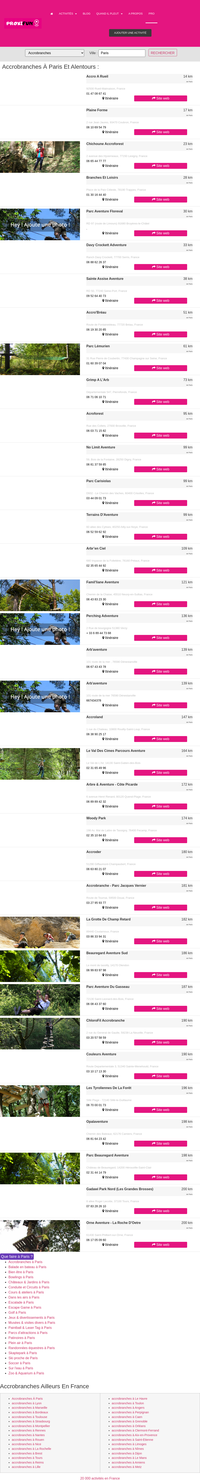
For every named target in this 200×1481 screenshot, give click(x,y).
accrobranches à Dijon (127, 1453)
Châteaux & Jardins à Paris (28, 1282)
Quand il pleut (109, 13)
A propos (135, 13)
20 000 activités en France (100, 1478)
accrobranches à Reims (28, 1462)
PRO (151, 13)
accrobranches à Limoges (129, 1444)
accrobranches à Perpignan (130, 1412)
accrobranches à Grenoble (130, 1421)
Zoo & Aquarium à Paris (26, 1373)
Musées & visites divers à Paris (31, 1322)
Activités (68, 13)
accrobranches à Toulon (128, 1403)
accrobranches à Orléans (129, 1426)
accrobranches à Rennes (29, 1430)
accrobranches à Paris (27, 1398)
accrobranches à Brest (27, 1453)
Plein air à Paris (20, 1343)
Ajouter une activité (130, 32)
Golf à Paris (17, 1312)
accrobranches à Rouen (28, 1439)
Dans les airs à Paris (23, 1297)
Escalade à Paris (21, 1302)
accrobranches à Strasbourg (31, 1421)
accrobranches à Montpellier (31, 1426)
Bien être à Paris (20, 1272)
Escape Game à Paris (24, 1307)
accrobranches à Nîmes (128, 1448)
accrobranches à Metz (127, 1467)
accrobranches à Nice (26, 1444)
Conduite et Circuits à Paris (28, 1287)
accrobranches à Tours (27, 1458)
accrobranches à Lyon (27, 1403)
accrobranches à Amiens (128, 1462)
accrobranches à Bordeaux (30, 1412)
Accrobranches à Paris (25, 1262)
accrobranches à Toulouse (29, 1417)
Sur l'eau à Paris (20, 1368)
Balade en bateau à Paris (27, 1267)
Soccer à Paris (19, 1363)
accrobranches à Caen (127, 1417)
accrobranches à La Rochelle (31, 1448)
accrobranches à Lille (26, 1467)
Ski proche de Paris (23, 1358)
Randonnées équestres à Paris (31, 1348)
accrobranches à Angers (128, 1407)
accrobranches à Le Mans (129, 1458)
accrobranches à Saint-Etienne (132, 1439)
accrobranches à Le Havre (129, 1398)
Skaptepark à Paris (22, 1353)
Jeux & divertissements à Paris (31, 1317)
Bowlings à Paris (20, 1277)
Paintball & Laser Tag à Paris (30, 1327)
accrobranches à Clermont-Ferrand (135, 1430)
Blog (86, 13)
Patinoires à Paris (21, 1338)
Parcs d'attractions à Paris (27, 1333)
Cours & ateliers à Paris (26, 1292)
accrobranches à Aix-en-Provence (134, 1435)
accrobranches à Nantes (28, 1435)
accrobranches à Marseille (29, 1407)
